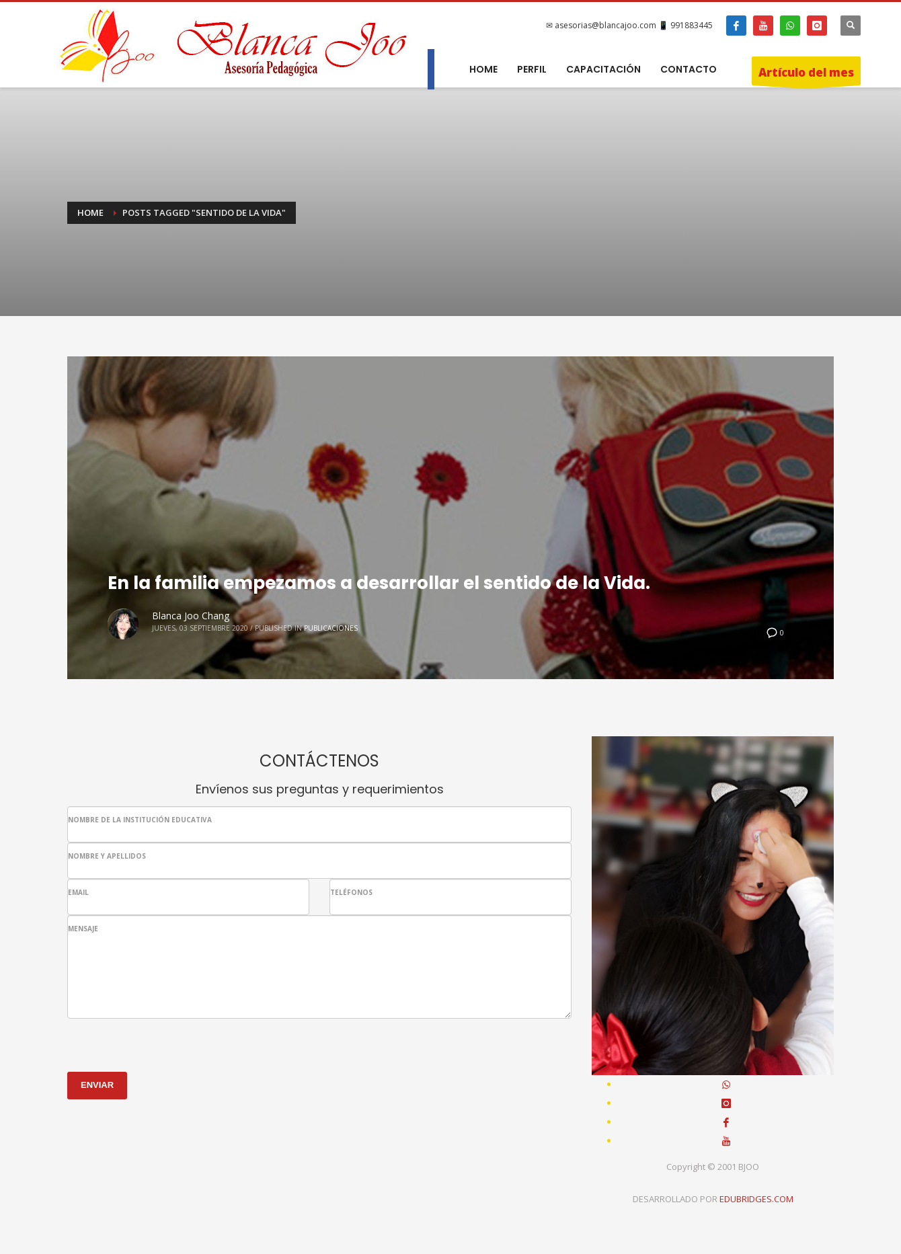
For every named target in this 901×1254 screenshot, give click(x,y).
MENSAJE (83, 928)
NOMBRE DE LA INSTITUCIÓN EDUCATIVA (140, 819)
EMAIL (78, 892)
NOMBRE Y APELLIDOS (107, 856)
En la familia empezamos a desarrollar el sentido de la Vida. (379, 583)
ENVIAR (97, 1085)
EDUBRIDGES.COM (756, 1199)
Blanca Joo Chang (190, 615)
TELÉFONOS (351, 892)
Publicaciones (331, 628)
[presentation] (169, 1045)
